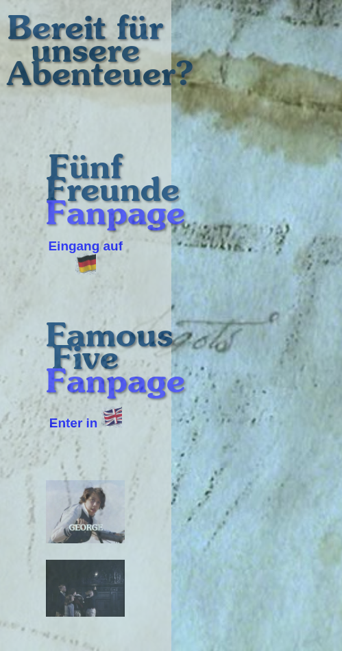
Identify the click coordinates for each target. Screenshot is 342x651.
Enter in (85, 423)
